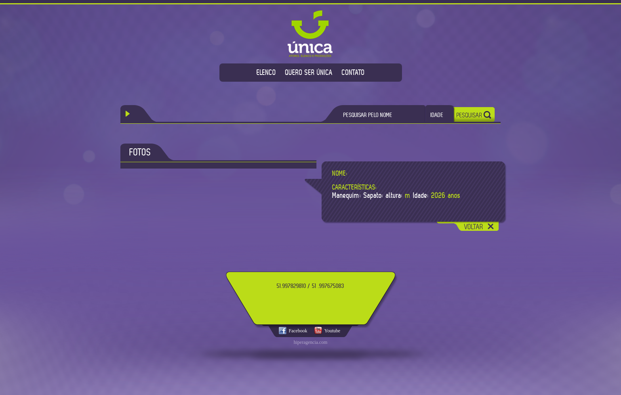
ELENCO (266, 72)
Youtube (332, 331)
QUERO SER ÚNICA (309, 72)
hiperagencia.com (311, 342)
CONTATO (353, 72)
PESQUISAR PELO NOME (367, 114)
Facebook (298, 331)
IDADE (437, 114)
